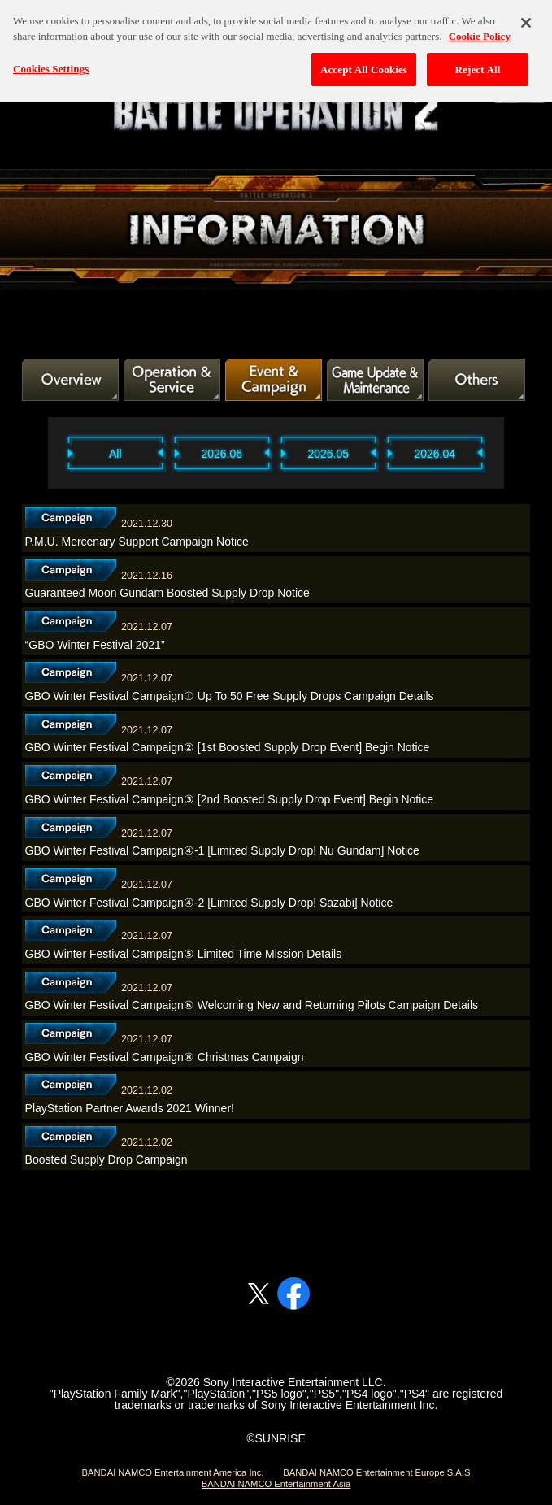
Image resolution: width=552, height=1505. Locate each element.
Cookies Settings (51, 62)
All (115, 453)
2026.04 (434, 453)
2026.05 (328, 453)
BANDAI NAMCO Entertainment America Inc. (173, 1472)
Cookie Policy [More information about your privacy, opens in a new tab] (480, 30)
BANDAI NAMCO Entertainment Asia (276, 1484)
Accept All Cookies (363, 63)
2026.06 (221, 453)
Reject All (478, 63)
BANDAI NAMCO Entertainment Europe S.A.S (376, 1472)
